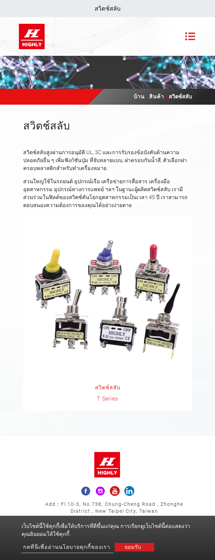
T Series (107, 399)
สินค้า (156, 96)
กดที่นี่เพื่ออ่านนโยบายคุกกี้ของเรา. (67, 547)
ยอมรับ (133, 547)
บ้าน (139, 96)
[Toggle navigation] (190, 36)
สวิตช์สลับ (107, 387)
